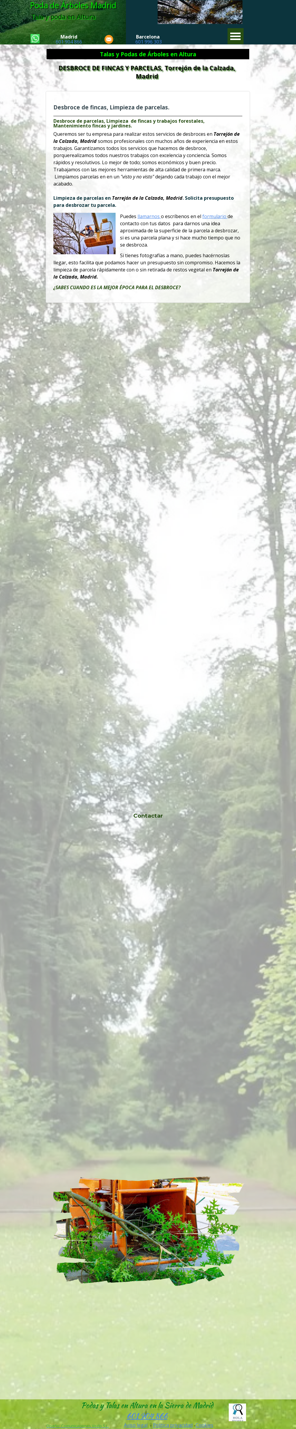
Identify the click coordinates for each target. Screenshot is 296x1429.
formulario (211, 215)
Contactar (148, 815)
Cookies (204, 1425)
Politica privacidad (173, 1425)
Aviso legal (136, 1425)
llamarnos (149, 215)
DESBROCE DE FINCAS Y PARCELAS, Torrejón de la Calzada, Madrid (148, 72)
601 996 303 (148, 42)
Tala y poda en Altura (63, 16)
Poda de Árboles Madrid (73, 5)
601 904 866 (69, 42)
